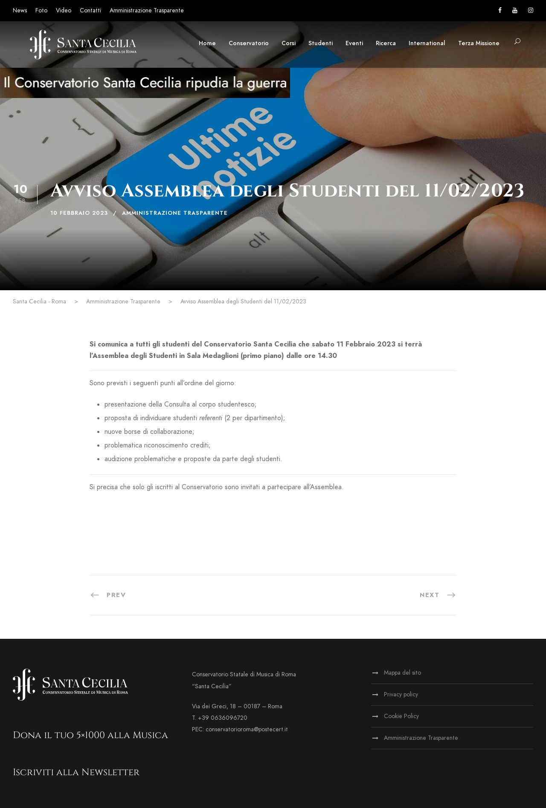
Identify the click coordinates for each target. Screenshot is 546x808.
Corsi (289, 43)
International (427, 43)
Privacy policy (401, 694)
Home (207, 43)
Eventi (354, 43)
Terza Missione (479, 43)
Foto (41, 10)
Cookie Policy (401, 716)
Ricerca (386, 43)
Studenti (320, 43)
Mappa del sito (402, 673)
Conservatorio (249, 43)
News (20, 10)
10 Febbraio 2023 (79, 213)
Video (63, 10)
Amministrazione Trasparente (147, 10)
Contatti (90, 10)
